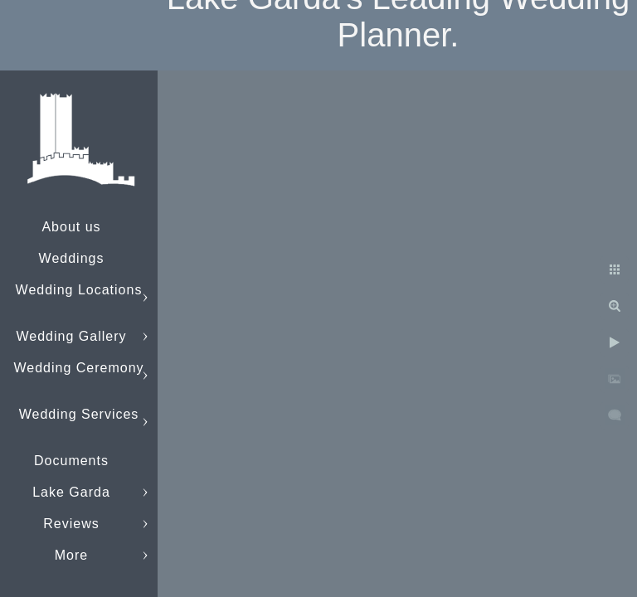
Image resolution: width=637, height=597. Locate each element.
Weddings (72, 258)
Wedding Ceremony (78, 368)
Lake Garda (71, 492)
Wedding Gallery (72, 336)
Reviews (71, 524)
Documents (71, 461)
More (71, 555)
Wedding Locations (79, 290)
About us (70, 227)
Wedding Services (79, 414)
